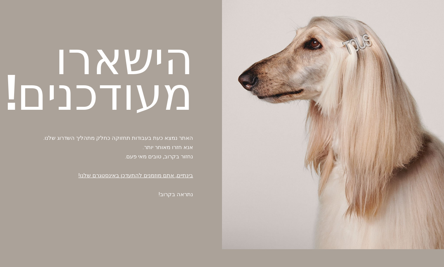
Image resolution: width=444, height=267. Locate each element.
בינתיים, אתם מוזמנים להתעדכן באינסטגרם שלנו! (135, 175)
